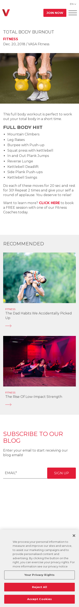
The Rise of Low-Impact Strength (33, 397)
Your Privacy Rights (39, 574)
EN (72, 3)
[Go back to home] (6, 13)
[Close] (74, 535)
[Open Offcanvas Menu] (72, 12)
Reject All (39, 587)
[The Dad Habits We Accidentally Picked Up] (39, 326)
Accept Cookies (39, 599)
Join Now (55, 13)
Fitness (10, 39)
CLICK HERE (49, 203)
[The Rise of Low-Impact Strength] (39, 404)
